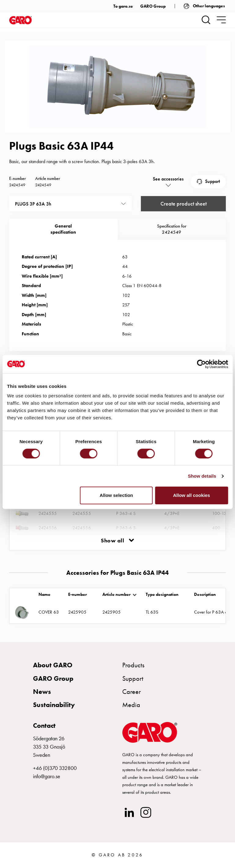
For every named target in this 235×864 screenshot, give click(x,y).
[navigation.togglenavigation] (221, 19)
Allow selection (116, 495)
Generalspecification (63, 229)
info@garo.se (46, 776)
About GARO (52, 665)
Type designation (162, 594)
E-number (77, 594)
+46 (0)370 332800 (54, 767)
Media (131, 705)
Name (44, 594)
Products (133, 665)
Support (212, 181)
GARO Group (153, 6)
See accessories (168, 179)
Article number (116, 594)
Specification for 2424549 (171, 229)
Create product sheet (183, 203)
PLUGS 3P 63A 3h (33, 204)
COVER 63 (49, 612)
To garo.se (123, 6)
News (42, 691)
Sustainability (54, 705)
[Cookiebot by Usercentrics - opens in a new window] (201, 364)
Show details (202, 476)
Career (131, 691)
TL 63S (152, 612)
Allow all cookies (191, 495)
